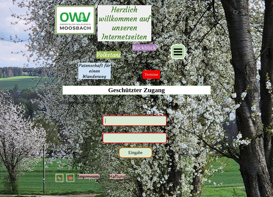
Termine (151, 74)
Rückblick (144, 47)
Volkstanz (108, 55)
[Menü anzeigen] (178, 51)
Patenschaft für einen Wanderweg (95, 71)
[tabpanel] (108, 55)
